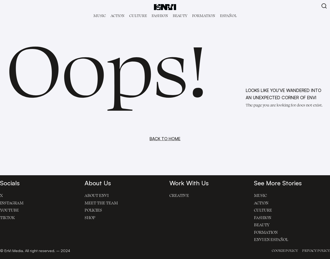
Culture (138, 15)
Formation (203, 15)
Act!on (118, 15)
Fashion (160, 15)
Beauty (180, 15)
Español (228, 15)
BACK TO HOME (165, 138)
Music (99, 15)
